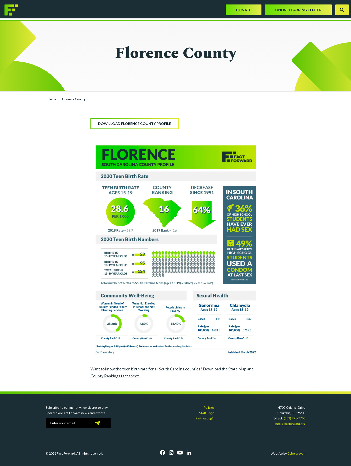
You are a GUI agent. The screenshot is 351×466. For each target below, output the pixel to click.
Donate (243, 10)
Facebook (162, 452)
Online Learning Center (298, 10)
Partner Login (204, 418)
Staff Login (206, 413)
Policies (209, 407)
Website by (288, 453)
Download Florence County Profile (134, 123)
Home (52, 99)
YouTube (180, 452)
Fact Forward (17, 10)
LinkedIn (188, 452)
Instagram (171, 452)
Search (342, 9)
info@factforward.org (290, 423)
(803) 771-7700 (294, 418)
